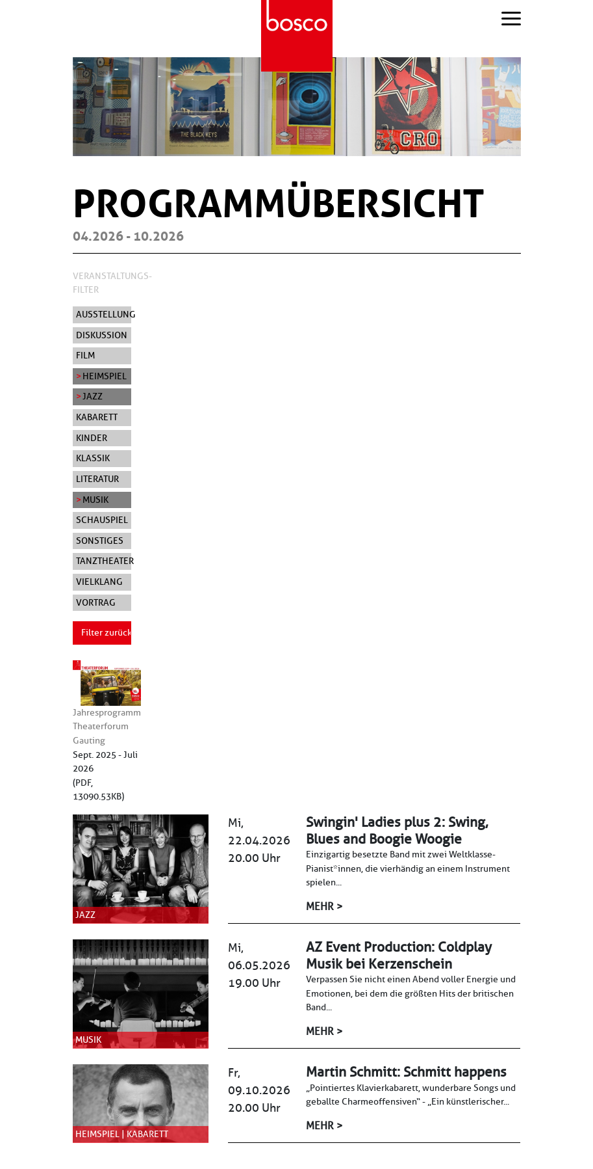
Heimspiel (104, 376)
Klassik (93, 458)
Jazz (92, 396)
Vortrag (96, 602)
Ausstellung (103, 314)
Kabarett (97, 417)
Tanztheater (103, 561)
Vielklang (99, 581)
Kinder (91, 438)
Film (85, 355)
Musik (95, 499)
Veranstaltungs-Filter (112, 283)
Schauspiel (102, 520)
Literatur (97, 479)
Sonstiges (99, 540)
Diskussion (101, 335)
